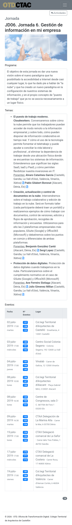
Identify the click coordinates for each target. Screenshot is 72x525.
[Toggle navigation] (64, 5)
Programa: (11, 65)
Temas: (9, 110)
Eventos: (10, 304)
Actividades (58, 13)
